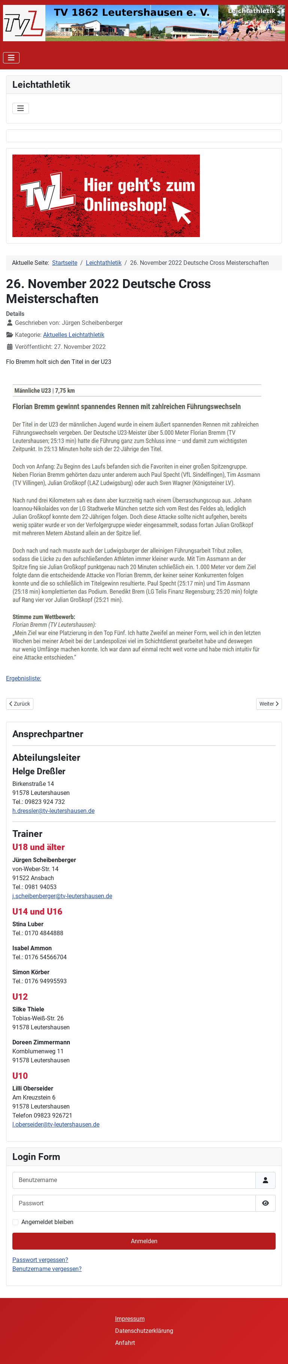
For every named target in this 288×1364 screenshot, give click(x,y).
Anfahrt (125, 1342)
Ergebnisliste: (23, 678)
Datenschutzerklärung (144, 1330)
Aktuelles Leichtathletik (73, 334)
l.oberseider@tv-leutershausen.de (55, 1124)
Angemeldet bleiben (47, 1222)
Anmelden (144, 1241)
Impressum (130, 1318)
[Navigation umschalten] (11, 57)
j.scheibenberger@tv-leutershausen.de (62, 896)
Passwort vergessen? (40, 1259)
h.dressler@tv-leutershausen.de (53, 810)
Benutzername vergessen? (47, 1268)
